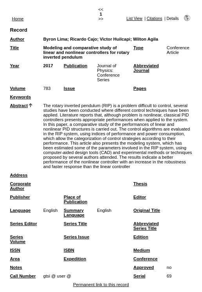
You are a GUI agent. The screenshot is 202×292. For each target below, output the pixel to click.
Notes (16, 267)
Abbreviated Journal (146, 68)
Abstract (19, 105)
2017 (48, 65)
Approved (143, 267)
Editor (139, 197)
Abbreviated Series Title (146, 226)
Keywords (20, 97)
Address (19, 175)
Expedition (75, 258)
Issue (69, 88)
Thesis (140, 183)
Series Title (75, 223)
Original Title (146, 210)
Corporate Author (20, 186)
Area (15, 258)
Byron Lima (55, 39)
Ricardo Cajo (83, 39)
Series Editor (23, 223)
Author (17, 39)
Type (138, 47)
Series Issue (76, 237)
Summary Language (74, 212)
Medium (141, 250)
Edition (140, 237)
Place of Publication (75, 199)
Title (14, 47)
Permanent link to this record (101, 284)
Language (20, 210)
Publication (75, 65)
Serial (139, 276)
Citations (154, 18)
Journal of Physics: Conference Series (108, 72)
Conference (145, 258)
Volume (18, 88)
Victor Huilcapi (115, 39)
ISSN (15, 250)
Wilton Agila (145, 39)
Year (15, 65)
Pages (139, 88)
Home (18, 18)
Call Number (23, 276)
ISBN (69, 250)
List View (134, 18)
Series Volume (18, 239)
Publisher (20, 197)
